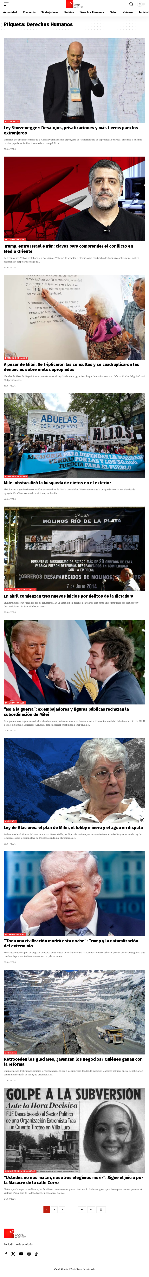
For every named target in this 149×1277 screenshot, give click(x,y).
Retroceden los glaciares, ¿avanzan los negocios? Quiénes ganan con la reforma (73, 1062)
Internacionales (14, 239)
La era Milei (12, 121)
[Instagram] (29, 1254)
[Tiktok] (36, 1254)
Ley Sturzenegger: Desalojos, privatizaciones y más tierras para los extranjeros (71, 130)
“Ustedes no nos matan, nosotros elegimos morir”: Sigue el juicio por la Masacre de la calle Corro (73, 1180)
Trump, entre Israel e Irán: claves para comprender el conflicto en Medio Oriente (68, 248)
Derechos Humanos (16, 358)
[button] (7, 4)
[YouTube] (21, 1254)
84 (82, 1209)
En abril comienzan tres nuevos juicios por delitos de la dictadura (68, 596)
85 (91, 1209)
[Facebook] (6, 1254)
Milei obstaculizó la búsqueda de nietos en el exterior (57, 482)
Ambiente (10, 821)
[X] (13, 1254)
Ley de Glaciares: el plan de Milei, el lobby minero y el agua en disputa (74, 827)
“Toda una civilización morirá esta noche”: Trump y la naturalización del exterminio (71, 943)
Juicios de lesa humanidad (20, 589)
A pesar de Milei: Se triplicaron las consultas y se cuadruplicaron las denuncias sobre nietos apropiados (71, 367)
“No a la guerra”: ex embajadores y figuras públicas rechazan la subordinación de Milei (66, 712)
